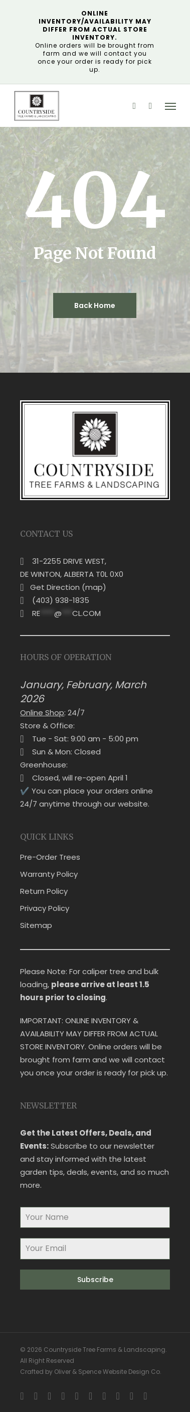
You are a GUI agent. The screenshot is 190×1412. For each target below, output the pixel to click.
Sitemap (36, 925)
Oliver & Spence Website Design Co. (107, 1371)
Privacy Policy (44, 908)
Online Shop (42, 712)
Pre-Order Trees (50, 857)
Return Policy (44, 891)
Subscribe (95, 1280)
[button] (170, 106)
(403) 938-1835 (60, 600)
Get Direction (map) (68, 587)
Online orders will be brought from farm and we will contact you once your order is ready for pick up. (94, 41)
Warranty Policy (49, 874)
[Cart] (150, 106)
